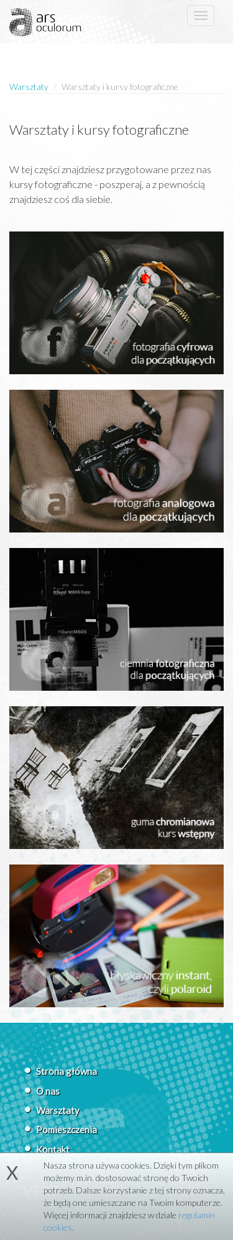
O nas (48, 1091)
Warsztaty (28, 86)
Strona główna (66, 1071)
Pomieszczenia (66, 1129)
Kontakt (53, 1149)
